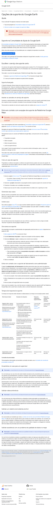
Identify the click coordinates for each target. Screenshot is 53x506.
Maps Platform (14, 2)
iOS (19, 498)
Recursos (42, 11)
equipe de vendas (41, 105)
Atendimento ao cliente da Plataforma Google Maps (17, 93)
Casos (13, 204)
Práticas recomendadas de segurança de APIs (7, 501)
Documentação (28, 11)
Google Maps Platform (18, 11)
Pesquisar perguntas (8, 53)
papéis (41, 229)
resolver (4, 131)
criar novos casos (36, 129)
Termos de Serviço (40, 504)
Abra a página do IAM (9, 234)
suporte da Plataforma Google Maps (18, 76)
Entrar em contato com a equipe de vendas (43, 499)
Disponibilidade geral (6, 311)
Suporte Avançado (40, 370)
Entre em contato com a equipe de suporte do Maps (16, 27)
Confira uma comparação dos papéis (20, 154)
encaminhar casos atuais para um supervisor (18, 131)
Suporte (37, 502)
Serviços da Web (22, 503)
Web (20, 500)
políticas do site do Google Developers (14, 453)
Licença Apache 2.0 (37, 452)
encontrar (45, 129)
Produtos (10, 11)
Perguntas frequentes (6, 496)
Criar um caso (16, 176)
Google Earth (6, 6)
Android (20, 496)
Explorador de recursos (7, 498)
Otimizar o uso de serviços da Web (9, 504)
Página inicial (4, 11)
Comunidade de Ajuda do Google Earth (24, 24)
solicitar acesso (14, 166)
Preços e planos (39, 496)
